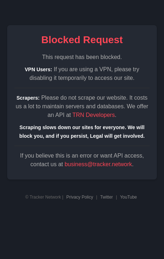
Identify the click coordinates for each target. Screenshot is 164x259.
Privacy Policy (79, 197)
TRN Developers (93, 115)
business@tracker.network (98, 164)
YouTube (128, 197)
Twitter (106, 197)
